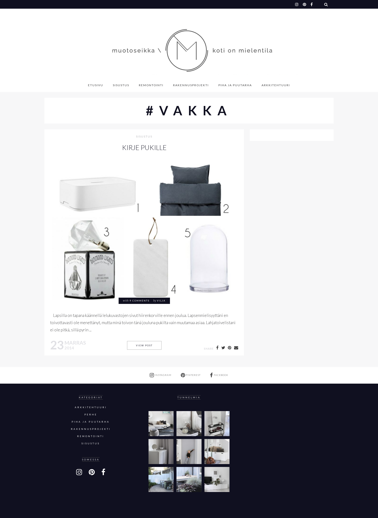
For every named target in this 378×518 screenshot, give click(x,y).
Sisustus (121, 85)
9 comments (139, 300)
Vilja (161, 300)
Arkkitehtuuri (276, 85)
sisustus (144, 136)
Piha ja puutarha (235, 85)
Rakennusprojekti (191, 85)
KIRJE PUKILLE (144, 147)
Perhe (90, 414)
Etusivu (95, 85)
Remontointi (151, 85)
